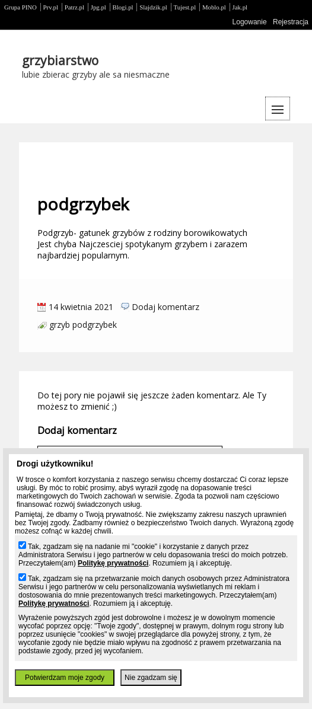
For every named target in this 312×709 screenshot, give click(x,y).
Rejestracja (290, 22)
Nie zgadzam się (151, 677)
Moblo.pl (214, 7)
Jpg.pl (98, 7)
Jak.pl (240, 7)
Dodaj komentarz (165, 306)
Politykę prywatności (113, 563)
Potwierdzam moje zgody (64, 677)
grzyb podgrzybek (83, 324)
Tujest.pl (185, 7)
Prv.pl (50, 7)
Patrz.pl (74, 7)
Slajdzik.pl (153, 7)
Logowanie (250, 22)
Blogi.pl (123, 7)
